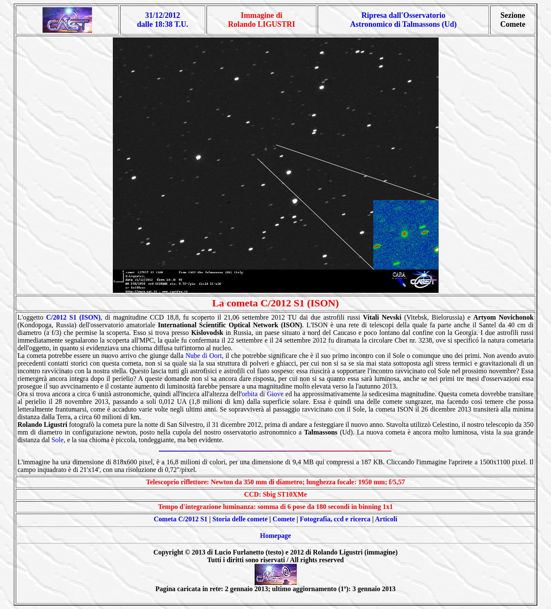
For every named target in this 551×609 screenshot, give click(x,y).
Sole (57, 439)
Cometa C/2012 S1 (180, 519)
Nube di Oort (203, 355)
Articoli (386, 519)
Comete (284, 519)
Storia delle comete (240, 519)
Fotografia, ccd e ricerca (335, 519)
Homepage (275, 535)
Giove (275, 393)
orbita (250, 393)
